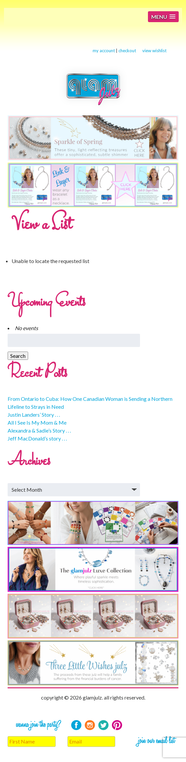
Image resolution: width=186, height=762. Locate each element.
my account (104, 50)
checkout (127, 50)
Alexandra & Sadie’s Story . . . (39, 430)
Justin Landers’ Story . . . (34, 414)
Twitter (103, 725)
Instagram (90, 725)
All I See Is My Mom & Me (37, 422)
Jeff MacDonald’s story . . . (37, 438)
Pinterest (117, 725)
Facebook (76, 725)
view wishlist (154, 50)
